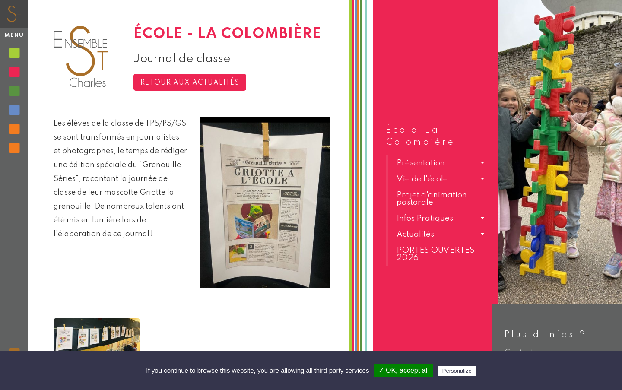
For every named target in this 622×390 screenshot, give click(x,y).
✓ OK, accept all (403, 370)
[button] (435, 163)
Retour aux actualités (189, 82)
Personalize (457, 371)
